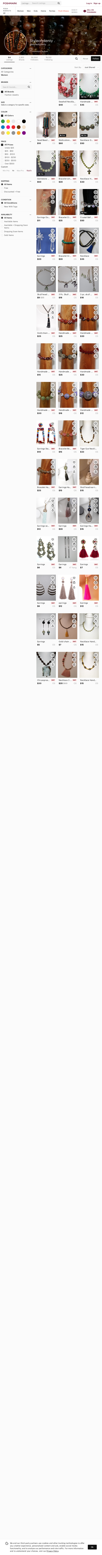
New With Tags (9, 206)
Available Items (9, 221)
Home (43, 11)
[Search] (44, 3)
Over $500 (7, 163)
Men (29, 11)
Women (20, 11)
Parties (52, 11)
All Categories (7, 72)
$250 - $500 (8, 160)
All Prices (7, 144)
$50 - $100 (8, 154)
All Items (6, 184)
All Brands (7, 92)
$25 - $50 (7, 151)
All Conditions (9, 203)
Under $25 (7, 148)
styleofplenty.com (40, 51)
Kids (36, 11)
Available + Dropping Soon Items (14, 226)
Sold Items (7, 235)
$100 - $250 (8, 157)
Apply (29, 170)
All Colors (7, 115)
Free (4, 188)
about (85, 58)
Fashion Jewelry (10, 95)
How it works (75, 11)
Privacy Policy (52, 1551)
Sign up (97, 3)
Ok (92, 1547)
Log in (89, 3)
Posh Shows (63, 11)
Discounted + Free (10, 192)
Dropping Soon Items (12, 231)
